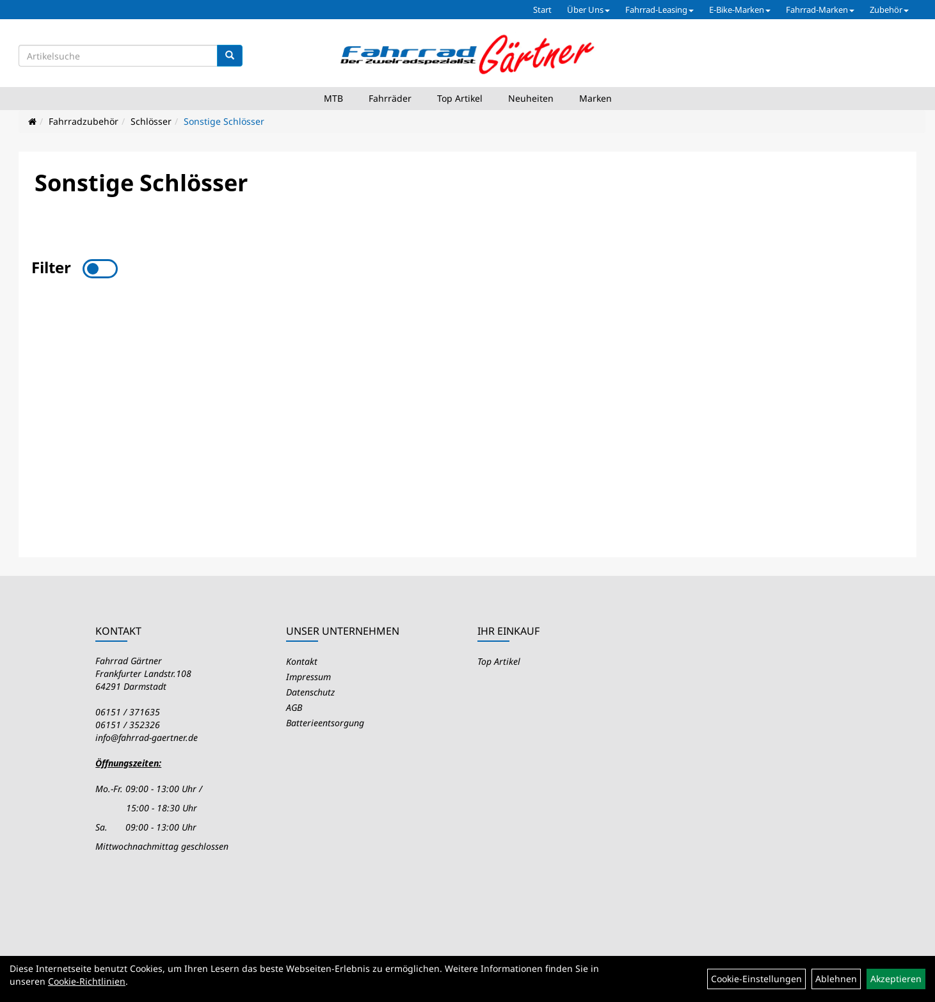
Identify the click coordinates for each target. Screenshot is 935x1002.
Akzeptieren (896, 979)
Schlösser (151, 121)
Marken (595, 98)
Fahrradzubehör (83, 121)
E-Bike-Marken (740, 9)
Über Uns (588, 9)
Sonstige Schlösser (224, 121)
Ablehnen (836, 979)
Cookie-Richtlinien (86, 981)
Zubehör (889, 9)
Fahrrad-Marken (820, 9)
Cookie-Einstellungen (756, 979)
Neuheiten (531, 98)
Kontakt (301, 661)
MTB (333, 98)
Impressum (308, 677)
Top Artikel (460, 98)
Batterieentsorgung (325, 723)
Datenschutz (310, 692)
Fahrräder (390, 98)
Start (542, 9)
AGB (294, 707)
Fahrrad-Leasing (659, 9)
